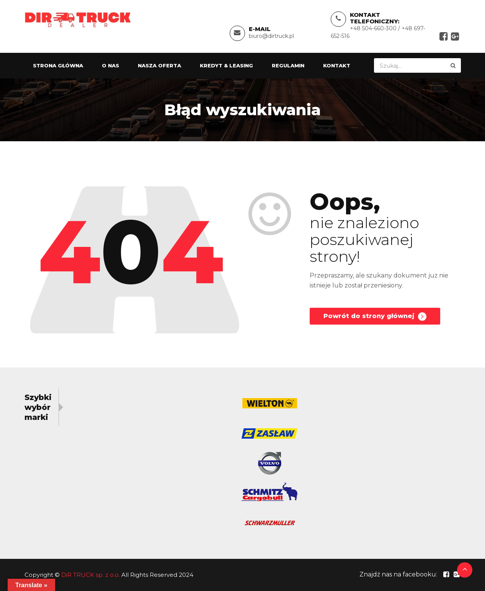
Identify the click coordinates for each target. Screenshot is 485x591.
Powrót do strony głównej (374, 316)
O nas (110, 65)
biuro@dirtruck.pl (271, 36)
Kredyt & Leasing (226, 65)
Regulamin (288, 65)
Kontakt (336, 65)
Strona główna (58, 65)
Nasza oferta (159, 65)
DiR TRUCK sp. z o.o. (90, 574)
